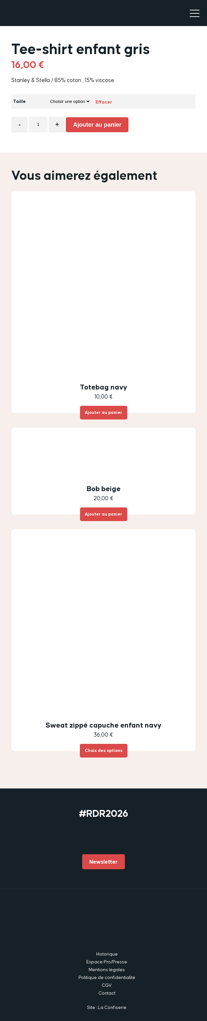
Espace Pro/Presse (106, 961)
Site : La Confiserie (106, 1007)
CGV (107, 985)
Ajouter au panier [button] (103, 412)
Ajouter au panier (97, 124)
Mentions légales (107, 969)
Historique (107, 954)
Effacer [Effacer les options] (104, 102)
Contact (106, 993)
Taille (19, 101)
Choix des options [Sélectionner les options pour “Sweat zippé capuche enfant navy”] (104, 750)
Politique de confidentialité (107, 977)
